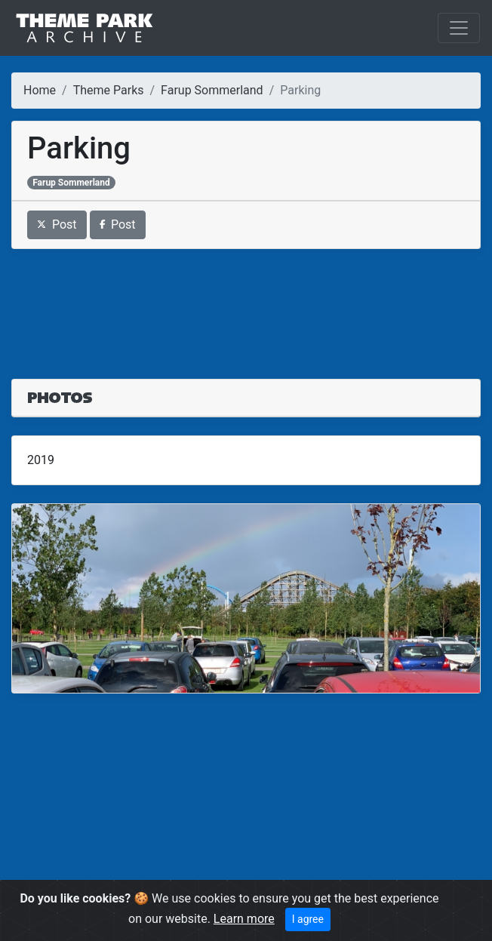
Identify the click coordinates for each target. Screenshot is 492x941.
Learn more (244, 919)
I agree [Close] (308, 919)
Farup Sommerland (212, 90)
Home (39, 90)
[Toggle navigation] (459, 28)
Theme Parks (108, 90)
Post (57, 224)
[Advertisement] (246, 305)
